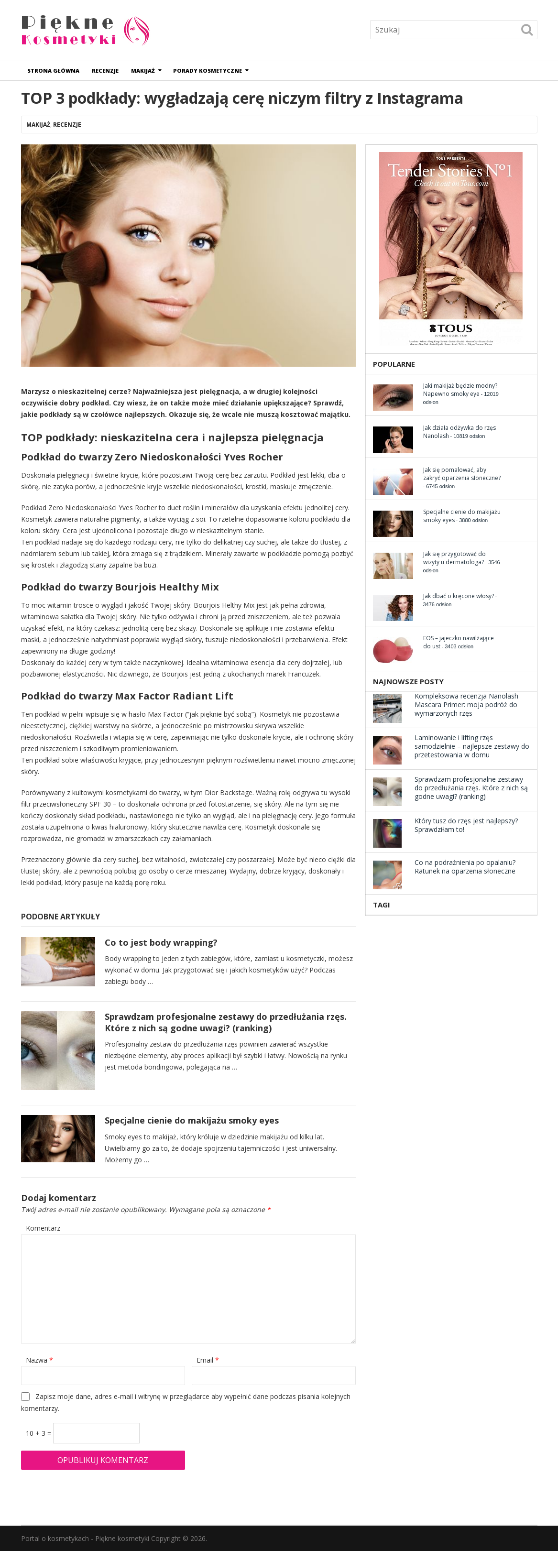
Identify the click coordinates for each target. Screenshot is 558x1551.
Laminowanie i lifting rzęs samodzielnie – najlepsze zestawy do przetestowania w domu (472, 746)
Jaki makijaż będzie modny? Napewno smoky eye (460, 390)
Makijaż (143, 70)
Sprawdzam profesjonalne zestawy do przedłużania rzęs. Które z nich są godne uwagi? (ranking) (226, 1022)
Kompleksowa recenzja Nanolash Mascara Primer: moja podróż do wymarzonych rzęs (466, 704)
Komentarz (43, 1228)
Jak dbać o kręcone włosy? (458, 596)
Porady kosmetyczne (207, 70)
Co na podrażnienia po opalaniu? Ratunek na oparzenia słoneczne (465, 866)
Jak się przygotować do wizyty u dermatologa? (454, 558)
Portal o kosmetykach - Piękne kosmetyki (85, 1538)
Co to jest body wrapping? (161, 942)
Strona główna (53, 70)
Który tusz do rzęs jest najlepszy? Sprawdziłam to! (466, 825)
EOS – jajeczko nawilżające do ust (458, 642)
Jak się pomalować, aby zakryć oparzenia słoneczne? (462, 474)
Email (208, 1360)
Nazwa (39, 1360)
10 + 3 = (39, 1433)
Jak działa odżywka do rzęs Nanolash (459, 432)
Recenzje (105, 70)
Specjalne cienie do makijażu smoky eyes (192, 1120)
